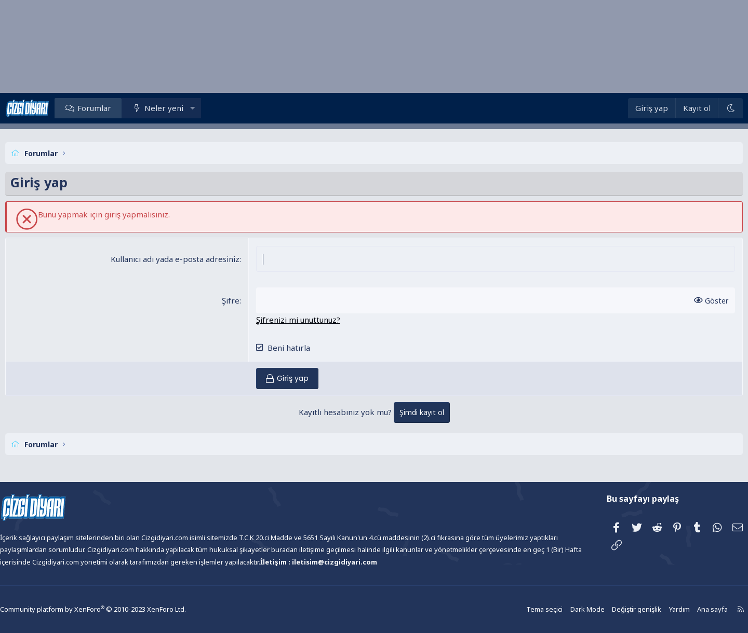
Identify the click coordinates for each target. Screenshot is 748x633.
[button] (219, 108)
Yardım (646, 609)
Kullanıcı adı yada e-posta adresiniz (183, 259)
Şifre (239, 300)
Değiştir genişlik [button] (605, 609)
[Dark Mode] (703, 108)
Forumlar (120, 108)
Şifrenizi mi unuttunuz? (307, 319)
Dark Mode (558, 609)
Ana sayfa (678, 609)
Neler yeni (189, 108)
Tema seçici (517, 609)
